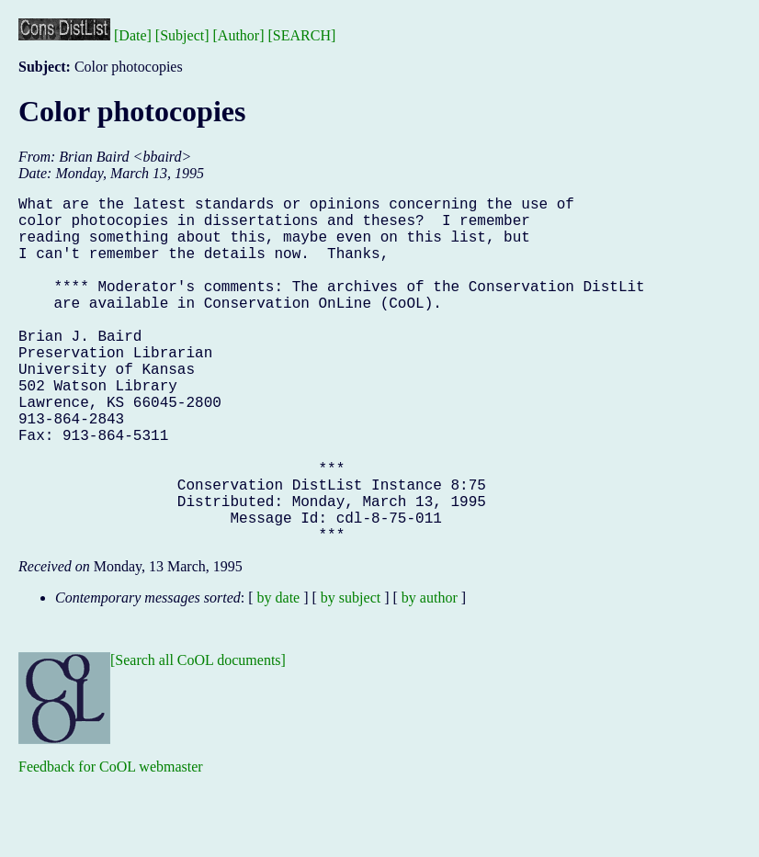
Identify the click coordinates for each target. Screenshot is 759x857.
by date (278, 674)
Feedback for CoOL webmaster (110, 843)
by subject (350, 674)
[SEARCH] (302, 35)
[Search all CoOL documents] (198, 737)
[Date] (133, 35)
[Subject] (182, 35)
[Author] (239, 35)
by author (430, 674)
